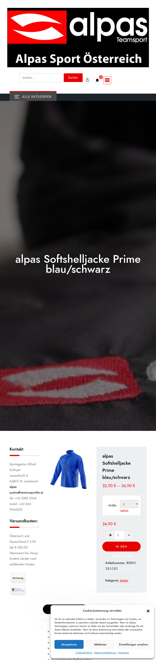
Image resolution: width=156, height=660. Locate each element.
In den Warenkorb (122, 548)
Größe (113, 505)
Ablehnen (100, 644)
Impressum (123, 652)
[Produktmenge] (120, 535)
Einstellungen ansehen (133, 644)
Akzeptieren (69, 644)
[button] (148, 611)
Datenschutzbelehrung (105, 652)
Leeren (126, 511)
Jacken (125, 580)
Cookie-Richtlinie (84, 652)
